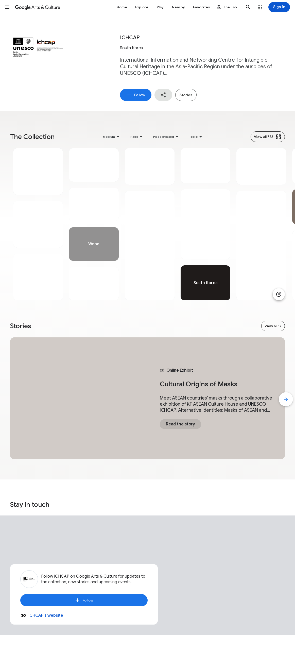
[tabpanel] (38, 224)
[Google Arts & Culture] (37, 7)
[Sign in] (279, 7)
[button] (7, 7)
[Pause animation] (279, 294)
